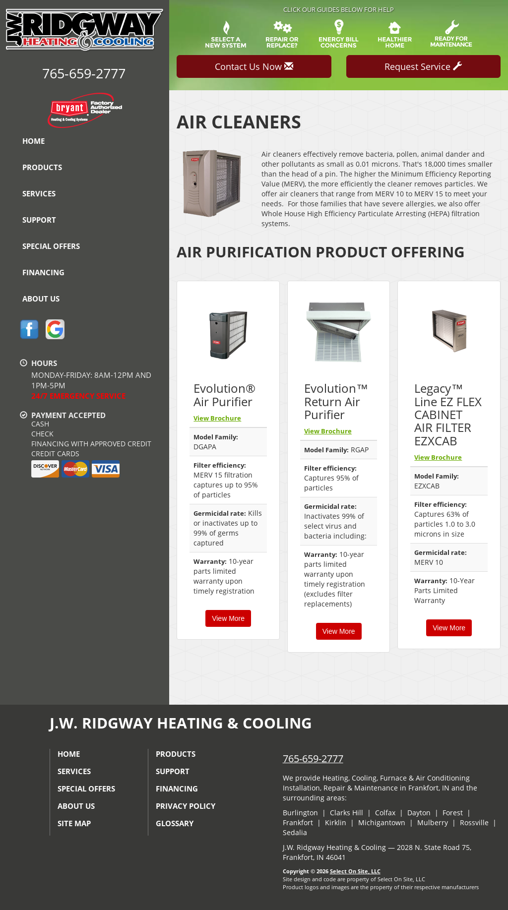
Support (39, 220)
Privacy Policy (185, 806)
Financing (43, 272)
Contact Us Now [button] (254, 66)
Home (33, 141)
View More (228, 618)
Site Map (74, 823)
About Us (41, 298)
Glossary (174, 823)
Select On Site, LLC (355, 871)
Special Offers (51, 246)
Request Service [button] (423, 66)
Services (39, 193)
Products (42, 167)
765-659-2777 (313, 758)
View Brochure (217, 418)
